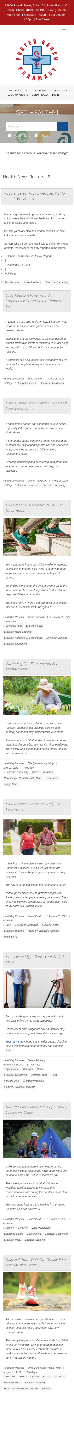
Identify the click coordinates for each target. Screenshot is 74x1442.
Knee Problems (33, 282)
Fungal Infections (27, 383)
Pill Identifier (42, 90)
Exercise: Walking (14, 930)
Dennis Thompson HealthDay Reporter (29, 256)
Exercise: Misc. (34, 625)
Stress (35, 772)
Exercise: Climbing (56, 637)
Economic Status (13, 1233)
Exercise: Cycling (29, 1376)
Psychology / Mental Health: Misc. (23, 778)
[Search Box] (31, 126)
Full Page (10, 273)
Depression (52, 778)
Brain (8, 924)
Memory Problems (33, 1080)
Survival (46, 1388)
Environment (34, 1233)
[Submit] (62, 126)
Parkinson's (10, 936)
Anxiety (10, 1227)
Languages (14, 90)
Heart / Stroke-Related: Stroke (21, 1388)
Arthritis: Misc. (12, 282)
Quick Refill (61, 90)
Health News (19, 135)
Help (27, 90)
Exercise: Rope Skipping (17, 631)
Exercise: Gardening (56, 282)
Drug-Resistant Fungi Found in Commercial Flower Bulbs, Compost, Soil (34, 300)
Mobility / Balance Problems (43, 930)
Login (55, 95)
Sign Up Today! (39, 95)
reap (63, 740)
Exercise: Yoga (14, 625)
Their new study (15, 1041)
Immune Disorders (28, 485)
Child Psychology (41, 1227)
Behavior (48, 772)
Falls (54, 1074)
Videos (42, 135)
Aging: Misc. (11, 784)
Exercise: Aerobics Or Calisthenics (23, 637)
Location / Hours (18, 95)
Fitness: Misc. (11, 1080)
